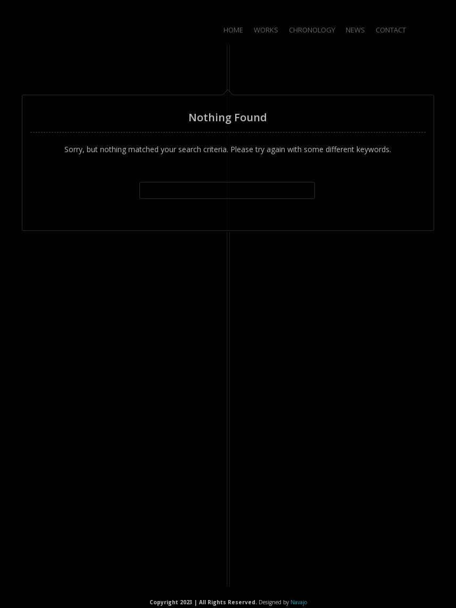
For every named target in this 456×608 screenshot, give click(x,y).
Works (266, 30)
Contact (391, 30)
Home (233, 30)
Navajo (299, 602)
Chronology (312, 30)
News (355, 30)
